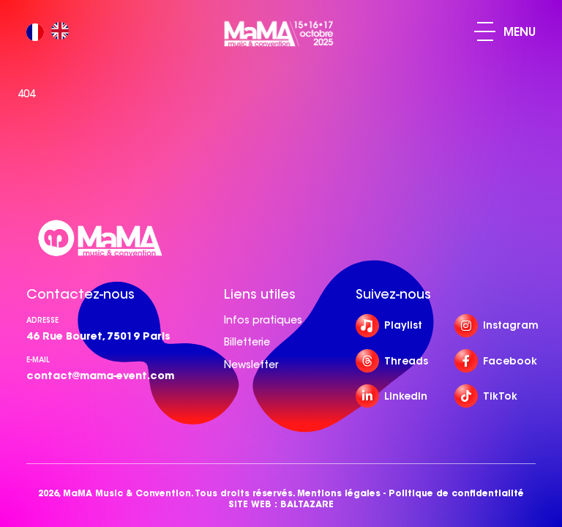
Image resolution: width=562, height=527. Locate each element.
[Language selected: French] (51, 31)
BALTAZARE (307, 503)
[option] (63, 32)
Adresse (42, 320)
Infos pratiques (263, 319)
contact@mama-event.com (100, 375)
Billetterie (247, 341)
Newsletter (251, 364)
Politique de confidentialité (456, 492)
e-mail (38, 360)
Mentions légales (339, 492)
